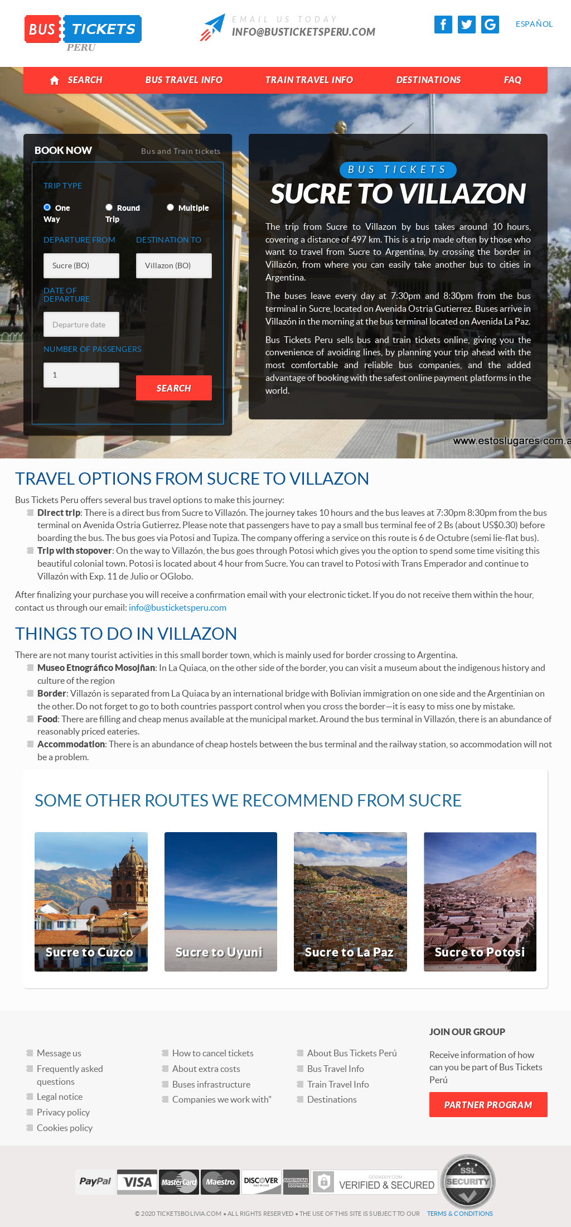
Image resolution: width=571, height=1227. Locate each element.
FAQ (512, 80)
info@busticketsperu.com (304, 32)
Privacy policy (63, 1112)
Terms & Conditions (460, 1213)
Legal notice (60, 1096)
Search (76, 80)
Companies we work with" (222, 1099)
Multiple (188, 208)
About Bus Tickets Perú (352, 1053)
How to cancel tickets (213, 1053)
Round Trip (122, 214)
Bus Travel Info (184, 80)
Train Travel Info (309, 80)
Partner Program (488, 1105)
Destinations (429, 80)
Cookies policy (65, 1128)
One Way (56, 214)
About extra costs (206, 1069)
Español (525, 24)
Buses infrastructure (211, 1084)
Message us (59, 1053)
